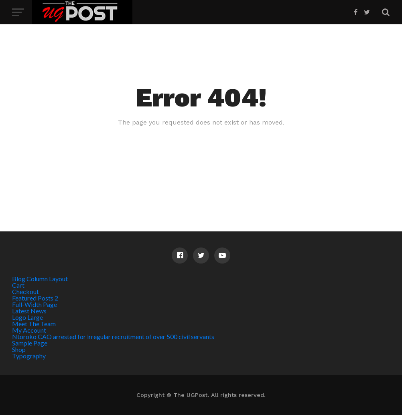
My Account (29, 330)
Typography (29, 356)
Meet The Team (34, 323)
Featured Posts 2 (35, 298)
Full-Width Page (34, 304)
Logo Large (27, 317)
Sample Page (29, 343)
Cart (18, 285)
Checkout (25, 291)
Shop (19, 349)
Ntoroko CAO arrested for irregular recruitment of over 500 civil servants (113, 336)
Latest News (29, 311)
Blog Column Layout (40, 278)
